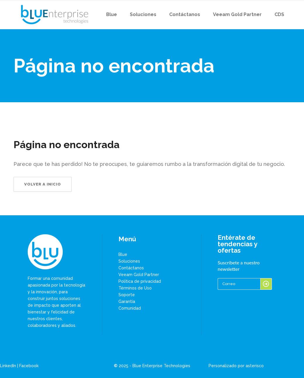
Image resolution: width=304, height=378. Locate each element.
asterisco (255, 365)
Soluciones (129, 261)
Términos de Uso (135, 288)
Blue (122, 254)
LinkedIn (8, 365)
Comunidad (129, 308)
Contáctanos (131, 268)
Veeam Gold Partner (138, 274)
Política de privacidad (139, 281)
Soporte (126, 294)
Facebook (29, 365)
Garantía (126, 301)
